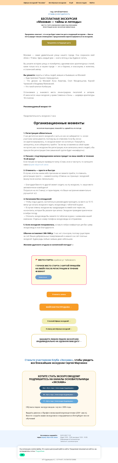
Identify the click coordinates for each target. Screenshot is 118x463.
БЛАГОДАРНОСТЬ (63, 14)
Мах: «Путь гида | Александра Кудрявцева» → (59, 388)
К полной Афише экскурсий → (59, 321)
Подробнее (40, 451)
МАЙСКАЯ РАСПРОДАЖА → (59, 307)
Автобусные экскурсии (58, 3)
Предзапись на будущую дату (59, 43)
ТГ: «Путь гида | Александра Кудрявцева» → (59, 401)
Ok (22, 455)
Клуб (71, 3)
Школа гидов (81, 3)
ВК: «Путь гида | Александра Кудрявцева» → (59, 394)
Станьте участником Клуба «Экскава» (49, 360)
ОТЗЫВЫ (51, 14)
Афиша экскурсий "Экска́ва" (35, 3)
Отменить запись (59, 294)
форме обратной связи (38, 164)
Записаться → (43, 277)
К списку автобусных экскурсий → (59, 329)
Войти (92, 3)
